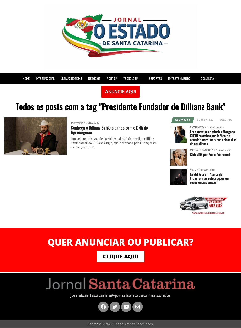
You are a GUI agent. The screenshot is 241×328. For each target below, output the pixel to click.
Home (26, 79)
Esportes (155, 79)
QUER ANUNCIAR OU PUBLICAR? (121, 242)
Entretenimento (181, 79)
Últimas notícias (71, 79)
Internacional (45, 79)
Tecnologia (133, 79)
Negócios (94, 79)
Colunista (209, 79)
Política (112, 79)
